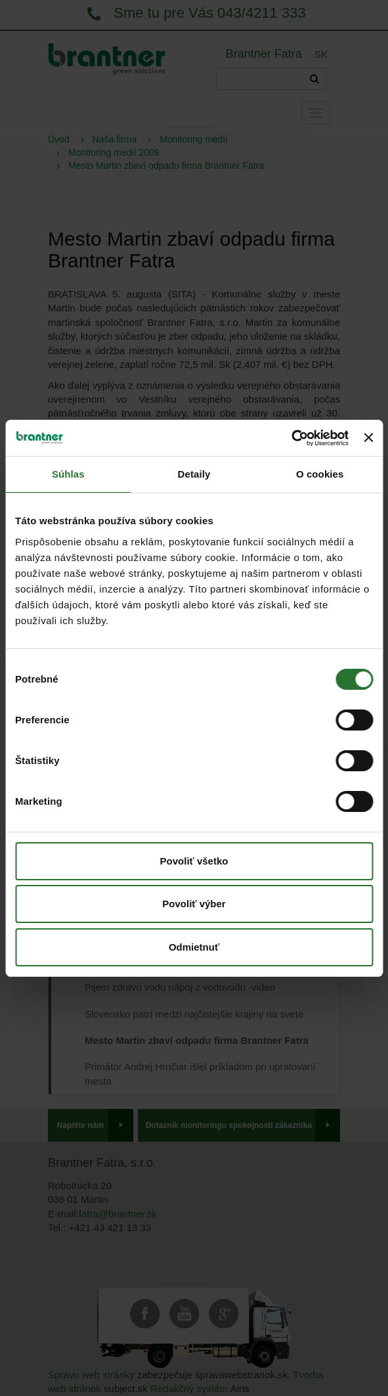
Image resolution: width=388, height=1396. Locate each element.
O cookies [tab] (320, 474)
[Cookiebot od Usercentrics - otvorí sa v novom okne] (291, 438)
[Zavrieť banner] (368, 437)
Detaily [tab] (194, 474)
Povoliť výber (193, 903)
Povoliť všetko (194, 861)
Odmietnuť (194, 947)
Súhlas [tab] (68, 474)
